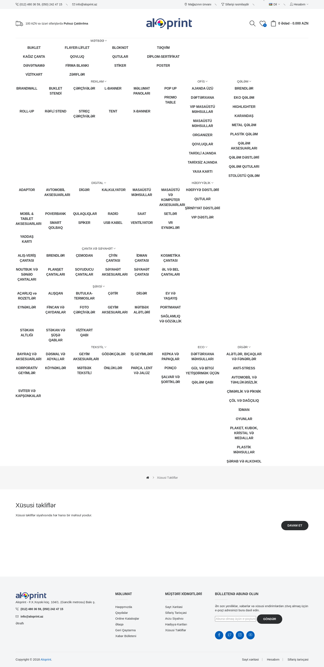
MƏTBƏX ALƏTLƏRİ (142, 310)
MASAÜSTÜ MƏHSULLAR (141, 192)
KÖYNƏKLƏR (55, 368)
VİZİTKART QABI (84, 332)
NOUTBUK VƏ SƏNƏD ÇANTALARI (27, 274)
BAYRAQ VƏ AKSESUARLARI (27, 356)
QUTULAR (120, 56)
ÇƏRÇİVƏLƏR (84, 88)
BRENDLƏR (55, 255)
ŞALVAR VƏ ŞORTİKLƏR (170, 379)
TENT (113, 111)
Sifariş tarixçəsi (176, 612)
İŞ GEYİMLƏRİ (142, 354)
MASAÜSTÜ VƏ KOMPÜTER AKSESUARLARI (170, 197)
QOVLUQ (77, 56)
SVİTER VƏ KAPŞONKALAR (27, 393)
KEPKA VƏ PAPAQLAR (170, 356)
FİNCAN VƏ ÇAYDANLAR (55, 310)
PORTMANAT (170, 307)
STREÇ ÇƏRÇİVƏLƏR (84, 114)
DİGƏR (84, 190)
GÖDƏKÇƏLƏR (113, 354)
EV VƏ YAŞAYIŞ (170, 296)
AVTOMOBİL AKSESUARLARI (55, 192)
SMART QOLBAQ (55, 225)
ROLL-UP (27, 111)
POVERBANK (55, 214)
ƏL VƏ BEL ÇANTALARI (170, 272)
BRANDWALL (26, 88)
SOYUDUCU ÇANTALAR (84, 272)
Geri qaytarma (125, 630)
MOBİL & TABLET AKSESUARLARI (27, 219)
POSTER (163, 65)
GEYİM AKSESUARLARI (113, 310)
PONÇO (170, 368)
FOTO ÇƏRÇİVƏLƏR (84, 310)
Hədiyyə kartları (176, 624)
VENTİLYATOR (142, 222)
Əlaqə (119, 624)
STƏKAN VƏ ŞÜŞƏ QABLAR (55, 335)
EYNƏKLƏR (27, 307)
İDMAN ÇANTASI (142, 258)
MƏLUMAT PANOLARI (141, 91)
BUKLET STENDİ (55, 91)
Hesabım (273, 659)
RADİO (113, 214)
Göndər (269, 619)
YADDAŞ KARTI (27, 239)
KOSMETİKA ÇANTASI (170, 258)
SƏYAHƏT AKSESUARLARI (113, 272)
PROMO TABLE (170, 100)
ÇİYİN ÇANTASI (113, 258)
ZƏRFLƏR (77, 74)
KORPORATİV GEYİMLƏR (27, 370)
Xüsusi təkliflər (167, 477)
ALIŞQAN (55, 293)
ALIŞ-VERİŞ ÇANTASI (27, 258)
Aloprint (45, 659)
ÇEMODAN (84, 255)
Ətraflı (20, 623)
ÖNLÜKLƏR (113, 368)
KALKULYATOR (113, 190)
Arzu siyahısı (174, 618)
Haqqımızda (123, 607)
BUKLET (33, 47)
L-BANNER (113, 88)
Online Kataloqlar (127, 618)
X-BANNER (141, 111)
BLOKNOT (120, 47)
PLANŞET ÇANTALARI (55, 272)
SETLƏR (170, 214)
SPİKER (84, 222)
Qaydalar (121, 612)
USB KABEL (113, 222)
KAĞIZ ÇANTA (34, 56)
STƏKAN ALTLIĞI (27, 332)
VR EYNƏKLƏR (170, 225)
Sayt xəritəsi (174, 607)
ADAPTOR (27, 190)
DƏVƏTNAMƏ (34, 65)
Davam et (294, 525)
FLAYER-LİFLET (77, 47)
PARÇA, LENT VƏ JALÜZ (142, 370)
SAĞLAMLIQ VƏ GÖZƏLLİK (171, 318)
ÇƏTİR (113, 293)
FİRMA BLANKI (77, 65)
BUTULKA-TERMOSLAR (84, 296)
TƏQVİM (163, 47)
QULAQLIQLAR (84, 214)
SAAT (141, 214)
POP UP (170, 88)
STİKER (120, 65)
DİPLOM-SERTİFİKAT (163, 56)
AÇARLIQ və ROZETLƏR (27, 296)
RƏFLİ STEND (55, 111)
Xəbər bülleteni (125, 636)
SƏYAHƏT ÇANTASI (142, 272)
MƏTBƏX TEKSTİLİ (84, 370)
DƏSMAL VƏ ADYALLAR (55, 356)
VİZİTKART (34, 74)
